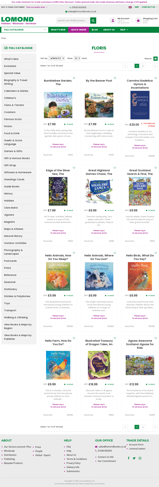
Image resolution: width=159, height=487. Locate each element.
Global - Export (43, 455)
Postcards (10, 261)
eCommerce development (65, 483)
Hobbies (9, 200)
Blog (95, 29)
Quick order (78, 29)
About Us (109, 29)
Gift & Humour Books (17, 158)
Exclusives (10, 66)
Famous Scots (13, 119)
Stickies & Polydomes (17, 296)
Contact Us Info (106, 456)
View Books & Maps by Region (18, 326)
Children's (10, 98)
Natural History (13, 236)
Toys (7, 303)
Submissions (73, 471)
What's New (58, 29)
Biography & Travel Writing (15, 82)
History (8, 193)
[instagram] (140, 458)
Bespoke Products (13, 463)
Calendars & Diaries (16, 91)
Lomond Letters (137, 448)
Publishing (9, 458)
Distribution (10, 454)
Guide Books (11, 186)
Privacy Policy (73, 463)
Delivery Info (73, 467)
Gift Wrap (10, 165)
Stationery (10, 289)
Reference (10, 275)
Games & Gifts (13, 151)
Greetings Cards (14, 179)
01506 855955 (79, 7)
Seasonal (9, 282)
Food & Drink (12, 133)
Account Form (136, 444)
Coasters (9, 112)
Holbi (81, 483)
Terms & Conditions (77, 458)
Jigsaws (9, 214)
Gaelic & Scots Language (13, 142)
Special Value (12, 73)
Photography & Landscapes (13, 251)
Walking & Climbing (16, 317)
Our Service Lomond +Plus (17, 446)
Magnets (9, 222)
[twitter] (134, 458)
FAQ (69, 446)
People (38, 451)
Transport (10, 310)
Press (38, 447)
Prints (7, 268)
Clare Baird (11, 207)
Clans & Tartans (14, 105)
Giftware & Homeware (17, 172)
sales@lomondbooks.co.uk (82, 11)
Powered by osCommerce (94, 483)
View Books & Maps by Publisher (18, 337)
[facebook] (129, 458)
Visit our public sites (35, 7)
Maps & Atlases (13, 229)
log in (61, 144)
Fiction (8, 126)
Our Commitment (107, 461)
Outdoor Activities (15, 243)
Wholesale (9, 450)
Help (69, 450)
